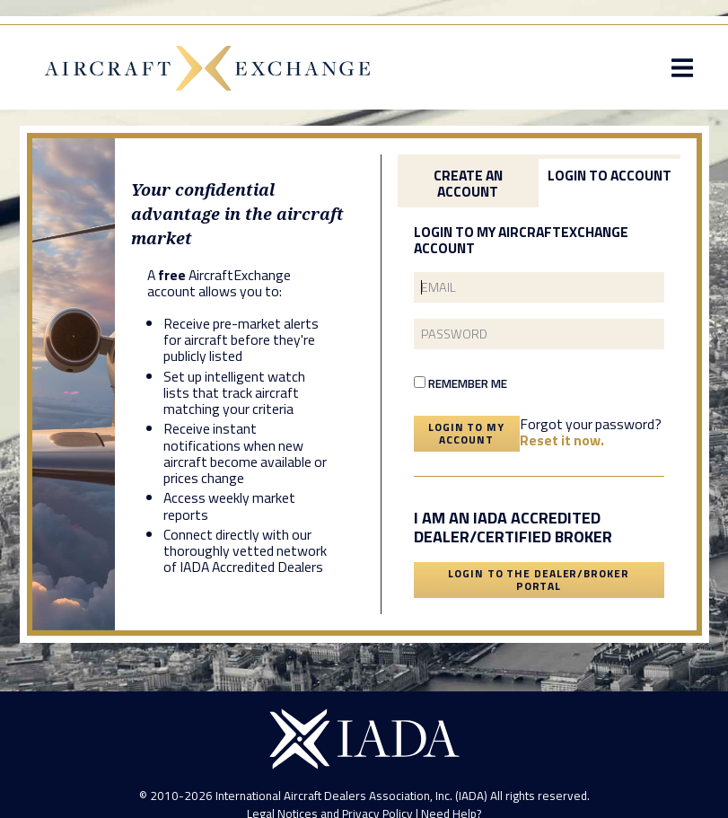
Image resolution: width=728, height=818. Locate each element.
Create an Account (468, 183)
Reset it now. (562, 440)
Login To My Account (466, 433)
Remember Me (460, 383)
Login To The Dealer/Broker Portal (538, 579)
